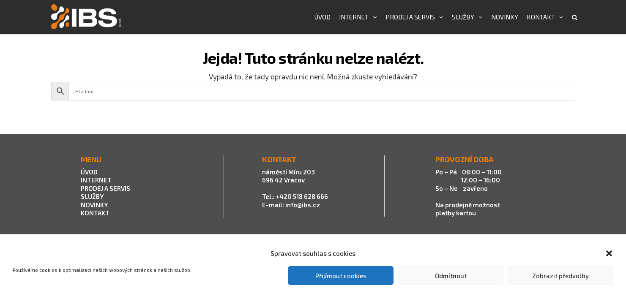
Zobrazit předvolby (560, 276)
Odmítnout (451, 276)
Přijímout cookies (340, 276)
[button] (609, 253)
